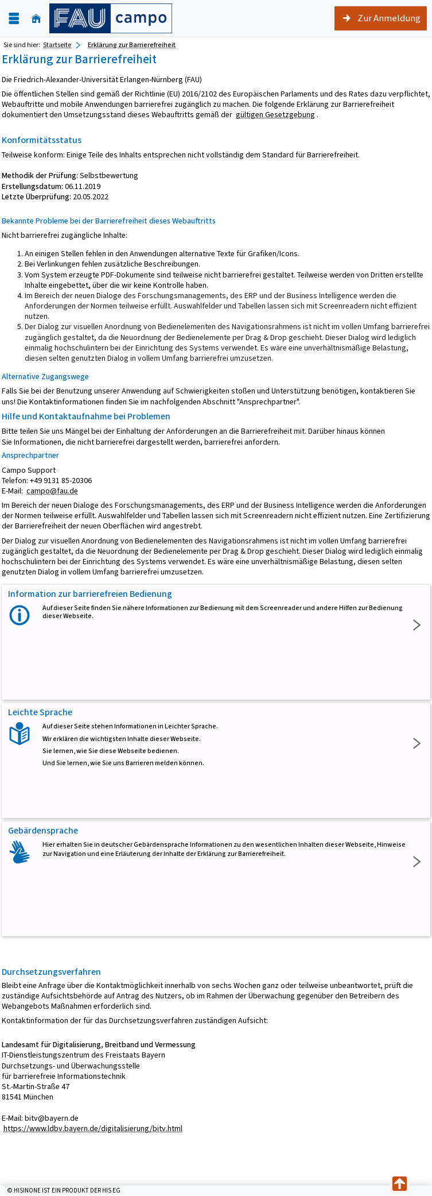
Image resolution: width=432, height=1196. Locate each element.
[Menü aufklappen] (14, 18)
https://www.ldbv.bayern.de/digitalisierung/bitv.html (92, 1128)
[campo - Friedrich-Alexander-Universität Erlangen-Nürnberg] (111, 18)
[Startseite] (36, 19)
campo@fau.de (52, 490)
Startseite (57, 44)
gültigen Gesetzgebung (275, 114)
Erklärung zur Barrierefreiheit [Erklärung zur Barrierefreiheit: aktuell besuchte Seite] (132, 44)
